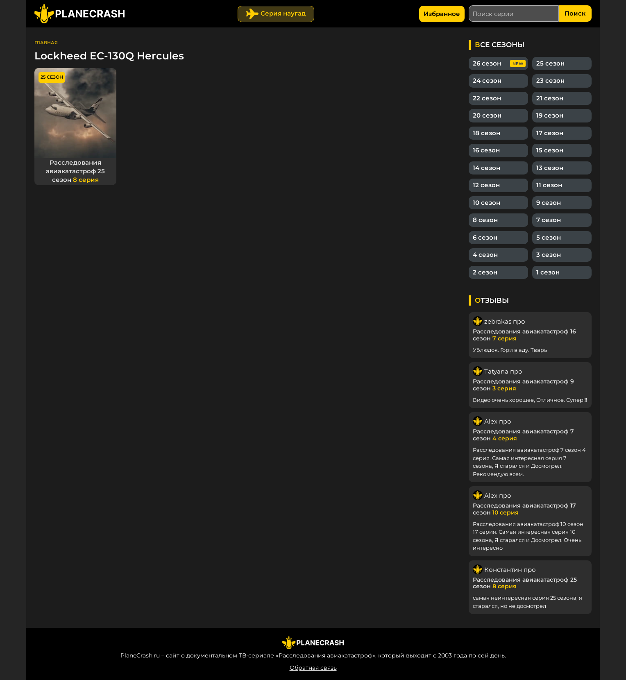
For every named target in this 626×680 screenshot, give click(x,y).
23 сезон (550, 80)
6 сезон (485, 237)
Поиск (575, 13)
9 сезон (548, 202)
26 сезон (487, 63)
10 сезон (486, 202)
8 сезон (485, 220)
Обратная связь (313, 667)
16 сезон (486, 150)
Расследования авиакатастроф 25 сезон (75, 171)
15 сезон (549, 150)
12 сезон (486, 185)
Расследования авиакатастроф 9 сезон (523, 385)
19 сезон (549, 115)
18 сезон (486, 133)
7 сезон (548, 220)
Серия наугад (283, 13)
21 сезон (549, 98)
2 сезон (485, 272)
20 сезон (487, 115)
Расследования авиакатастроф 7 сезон (523, 435)
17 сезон (549, 133)
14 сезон (486, 168)
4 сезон (485, 254)
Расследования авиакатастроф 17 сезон (524, 509)
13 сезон (549, 168)
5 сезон (548, 237)
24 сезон (487, 80)
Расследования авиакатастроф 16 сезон (524, 335)
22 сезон (487, 98)
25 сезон (550, 63)
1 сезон (548, 272)
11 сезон (549, 185)
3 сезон (548, 254)
